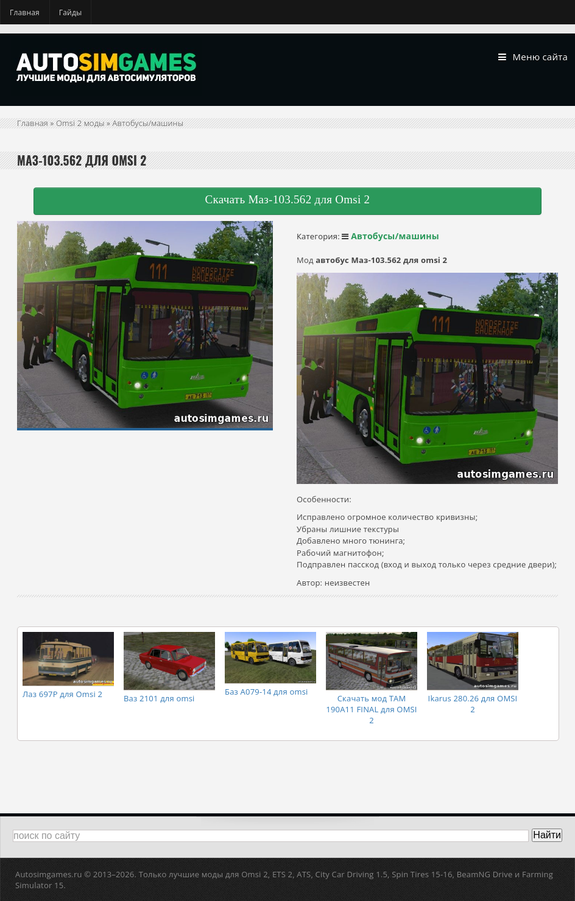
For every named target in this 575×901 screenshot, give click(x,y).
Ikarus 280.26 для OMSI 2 (473, 704)
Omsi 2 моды (80, 122)
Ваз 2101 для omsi (159, 698)
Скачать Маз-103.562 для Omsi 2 (287, 199)
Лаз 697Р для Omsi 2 (62, 694)
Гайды (70, 12)
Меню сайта (533, 57)
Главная (25, 12)
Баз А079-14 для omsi (266, 691)
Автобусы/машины (148, 122)
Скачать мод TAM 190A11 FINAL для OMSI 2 (371, 709)
